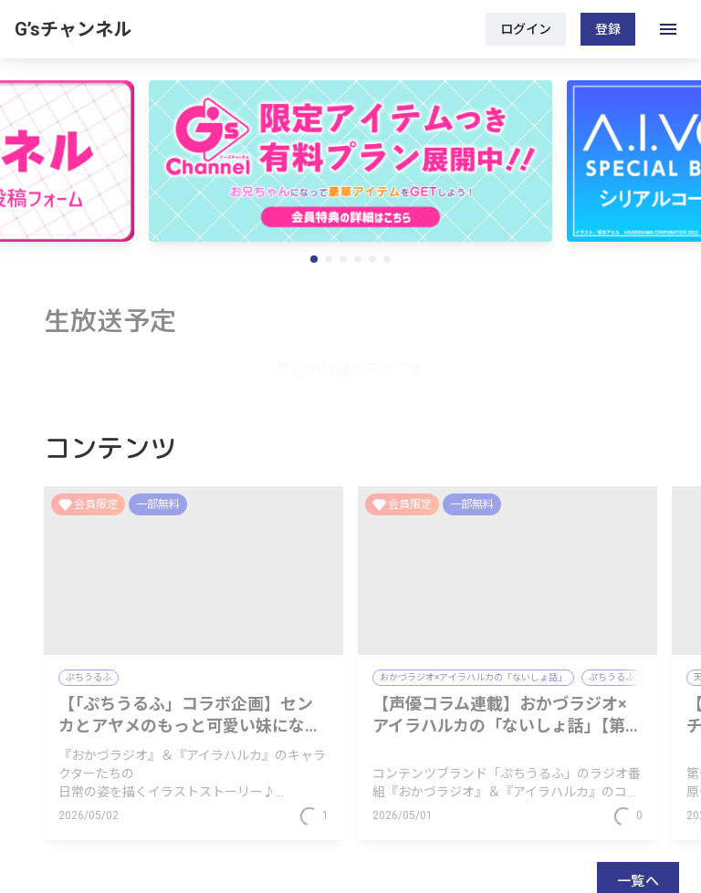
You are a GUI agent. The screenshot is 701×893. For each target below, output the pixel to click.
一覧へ (638, 738)
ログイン (526, 29)
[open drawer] (668, 29)
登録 (608, 29)
